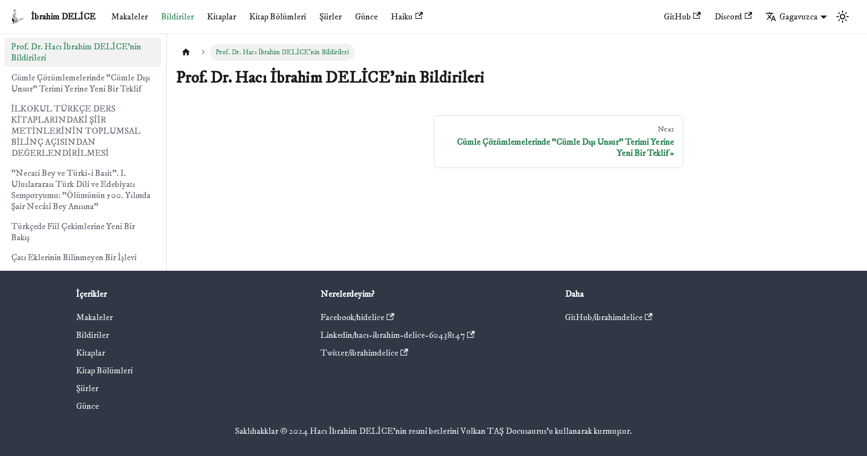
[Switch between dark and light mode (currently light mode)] (842, 17)
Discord (733, 16)
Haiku (407, 16)
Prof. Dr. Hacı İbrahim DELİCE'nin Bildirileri (76, 52)
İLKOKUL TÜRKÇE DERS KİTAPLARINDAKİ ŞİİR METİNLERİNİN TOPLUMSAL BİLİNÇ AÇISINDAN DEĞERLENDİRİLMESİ (76, 131)
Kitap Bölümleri (277, 16)
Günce (366, 16)
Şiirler (330, 16)
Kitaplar (221, 16)
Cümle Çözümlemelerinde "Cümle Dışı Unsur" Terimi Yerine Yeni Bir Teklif (80, 83)
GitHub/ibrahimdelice (609, 317)
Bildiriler (177, 16)
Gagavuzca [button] (791, 16)
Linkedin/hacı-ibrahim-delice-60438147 (397, 335)
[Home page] (186, 52)
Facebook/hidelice (357, 317)
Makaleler (129, 16)
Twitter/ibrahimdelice (364, 352)
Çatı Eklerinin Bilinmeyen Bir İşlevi (74, 257)
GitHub (682, 16)
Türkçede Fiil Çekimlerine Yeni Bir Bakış (73, 232)
